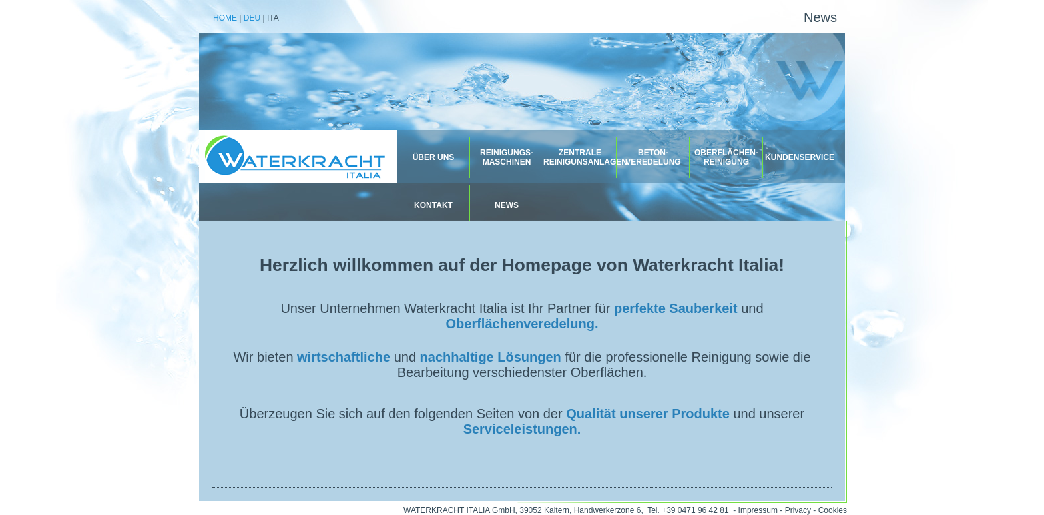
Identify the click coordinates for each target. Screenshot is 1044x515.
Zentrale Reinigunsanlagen (580, 157)
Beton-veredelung (652, 157)
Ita (273, 18)
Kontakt (433, 205)
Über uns (434, 157)
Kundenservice (799, 157)
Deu (252, 18)
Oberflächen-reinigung (726, 157)
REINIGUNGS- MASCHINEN (506, 157)
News (820, 17)
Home (225, 18)
